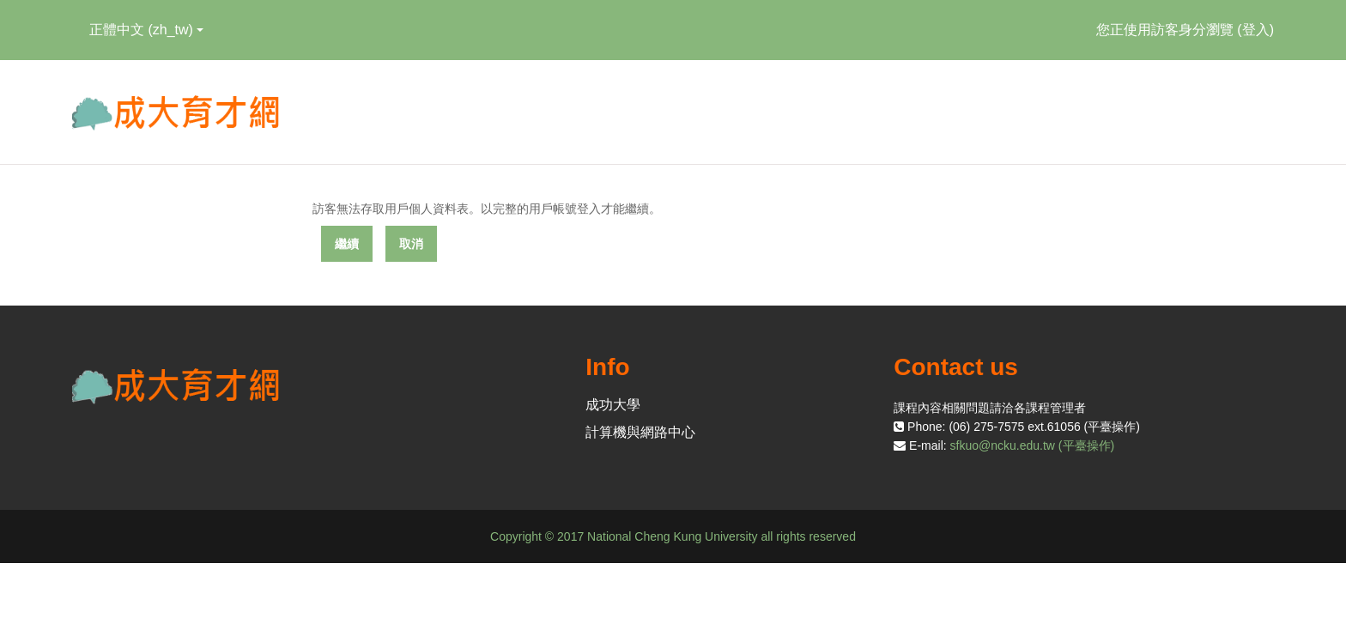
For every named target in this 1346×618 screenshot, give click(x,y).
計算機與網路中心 (640, 432)
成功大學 (612, 404)
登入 (1256, 29)
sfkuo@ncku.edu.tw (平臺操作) (1032, 445)
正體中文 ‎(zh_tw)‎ (146, 29)
